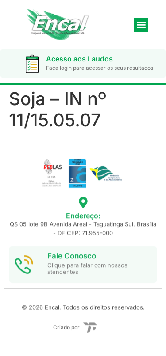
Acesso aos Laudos (79, 58)
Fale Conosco (71, 263)
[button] (141, 25)
